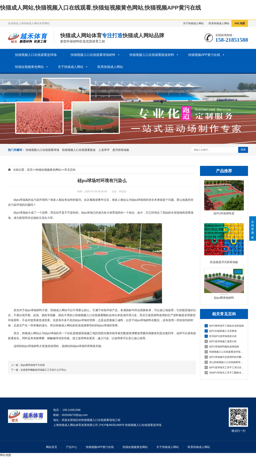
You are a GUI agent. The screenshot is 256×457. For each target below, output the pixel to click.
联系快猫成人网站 (219, 23)
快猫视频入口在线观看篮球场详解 (224, 351)
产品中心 (71, 447)
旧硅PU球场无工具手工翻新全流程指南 (224, 372)
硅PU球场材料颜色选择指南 (222, 346)
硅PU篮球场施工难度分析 (221, 341)
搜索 (243, 149)
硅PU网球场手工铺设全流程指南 (224, 325)
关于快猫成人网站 (193, 23)
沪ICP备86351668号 (111, 425)
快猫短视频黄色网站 (29, 67)
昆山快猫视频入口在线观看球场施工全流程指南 (224, 362)
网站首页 (51, 447)
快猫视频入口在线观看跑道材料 (151, 54)
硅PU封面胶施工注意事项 (221, 331)
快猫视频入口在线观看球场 (42, 149)
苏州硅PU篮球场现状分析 (221, 336)
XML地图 (239, 23)
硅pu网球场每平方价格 (33, 365)
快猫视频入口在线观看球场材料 (93, 54)
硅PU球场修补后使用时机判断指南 (224, 357)
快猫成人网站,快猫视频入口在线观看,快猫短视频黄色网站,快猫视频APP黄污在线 (100, 8)
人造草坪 (104, 149)
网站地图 (5, 455)
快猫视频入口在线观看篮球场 (36, 54)
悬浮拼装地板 (120, 149)
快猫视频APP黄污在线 (204, 54)
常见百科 (70, 169)
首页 (30, 169)
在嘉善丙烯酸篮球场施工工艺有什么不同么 (43, 369)
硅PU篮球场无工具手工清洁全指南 (224, 367)
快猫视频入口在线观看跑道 (79, 149)
